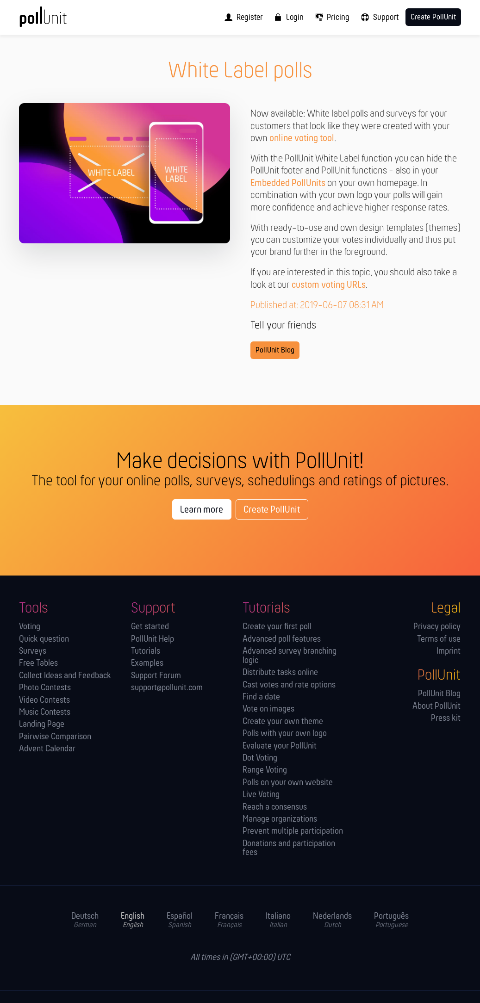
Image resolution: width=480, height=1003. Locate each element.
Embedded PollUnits (287, 183)
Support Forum (156, 676)
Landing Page (41, 724)
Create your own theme (283, 722)
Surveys (32, 651)
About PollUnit (436, 706)
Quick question (44, 639)
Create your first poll (277, 627)
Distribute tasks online (280, 673)
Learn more (201, 510)
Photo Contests (45, 688)
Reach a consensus (275, 807)
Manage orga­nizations (280, 819)
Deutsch (85, 920)
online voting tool (301, 138)
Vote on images (268, 709)
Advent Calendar (47, 749)
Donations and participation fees (289, 849)
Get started (150, 627)
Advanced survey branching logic (290, 656)
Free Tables (38, 663)
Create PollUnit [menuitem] (433, 17)
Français (229, 920)
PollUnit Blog (275, 350)
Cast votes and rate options (289, 685)
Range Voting (265, 770)
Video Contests (44, 700)
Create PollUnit (271, 510)
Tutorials (145, 651)
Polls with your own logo (285, 734)
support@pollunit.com (167, 688)
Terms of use (439, 639)
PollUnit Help (152, 639)
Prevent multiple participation (293, 831)
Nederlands (332, 920)
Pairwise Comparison (55, 737)
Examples (147, 663)
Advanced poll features (282, 639)
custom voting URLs (329, 285)
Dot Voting (260, 758)
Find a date (261, 697)
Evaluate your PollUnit (280, 746)
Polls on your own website (288, 783)
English (132, 920)
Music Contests (44, 712)
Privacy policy (437, 627)
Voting (29, 627)
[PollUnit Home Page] (57, 20)
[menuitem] (241, 17)
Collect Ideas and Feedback (65, 676)
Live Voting (261, 795)
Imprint (448, 651)
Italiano (278, 920)
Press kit (446, 718)
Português (391, 920)
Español (180, 920)
